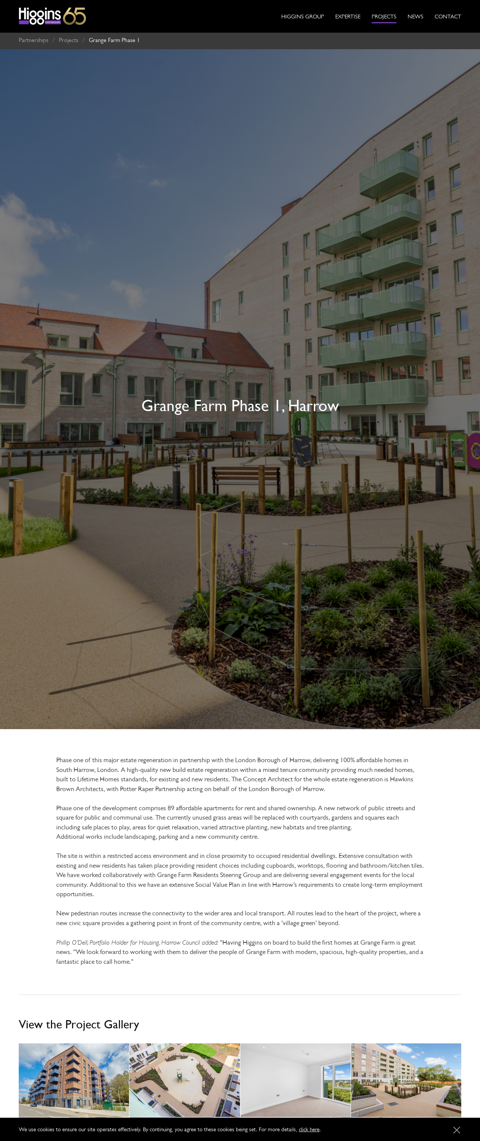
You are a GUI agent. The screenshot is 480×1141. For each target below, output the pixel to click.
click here (309, 1129)
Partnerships (33, 36)
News (415, 16)
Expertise (347, 16)
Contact (448, 16)
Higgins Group (302, 16)
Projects (384, 16)
